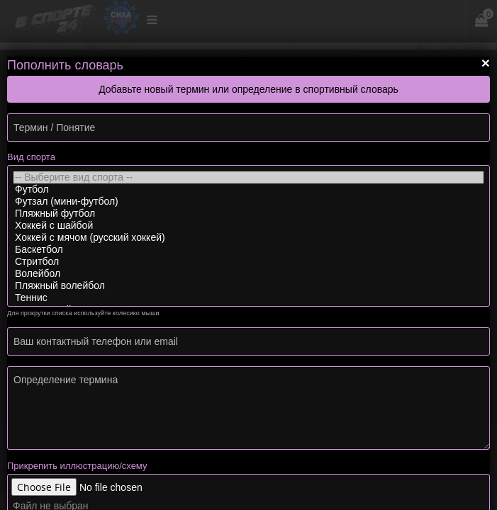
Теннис (248, 298)
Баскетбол (248, 250)
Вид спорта (31, 157)
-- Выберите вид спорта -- (248, 177)
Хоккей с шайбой (248, 226)
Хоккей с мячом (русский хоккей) (248, 238)
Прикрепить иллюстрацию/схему (77, 465)
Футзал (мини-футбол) (248, 202)
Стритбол (248, 262)
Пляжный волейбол (248, 286)
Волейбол (248, 274)
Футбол (248, 189)
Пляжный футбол (248, 214)
